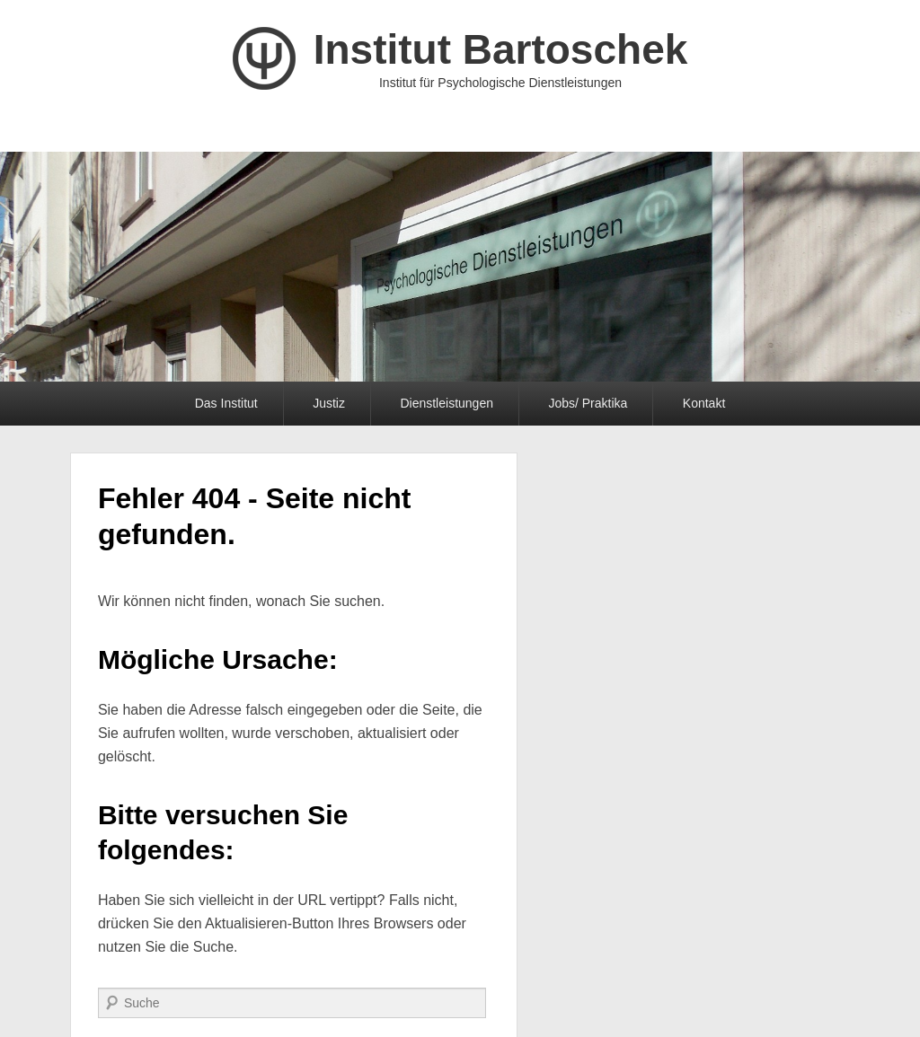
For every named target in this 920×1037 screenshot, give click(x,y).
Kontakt (704, 403)
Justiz (329, 403)
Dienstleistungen (446, 403)
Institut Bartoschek (501, 49)
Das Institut (226, 403)
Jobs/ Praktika (587, 403)
